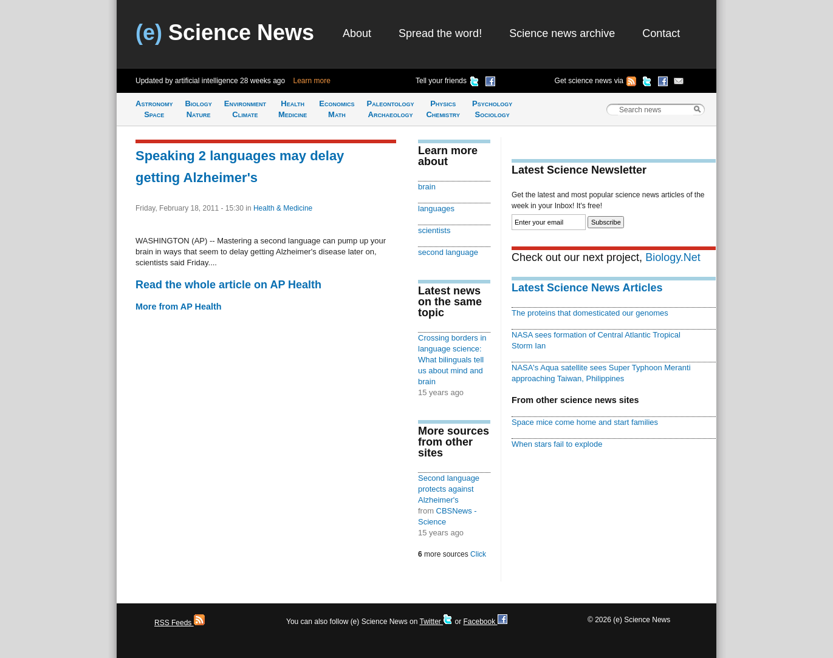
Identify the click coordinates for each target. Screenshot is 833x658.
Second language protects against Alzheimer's (448, 488)
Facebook (485, 621)
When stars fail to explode (557, 444)
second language (448, 252)
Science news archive (562, 33)
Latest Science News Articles (587, 288)
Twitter (436, 621)
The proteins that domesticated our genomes (590, 312)
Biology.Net (673, 257)
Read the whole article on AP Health (228, 285)
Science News (224, 32)
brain (427, 186)
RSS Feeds (179, 623)
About (357, 33)
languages (436, 208)
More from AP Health (178, 306)
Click (478, 554)
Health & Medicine (282, 208)
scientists (434, 230)
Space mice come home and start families (585, 422)
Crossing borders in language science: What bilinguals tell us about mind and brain (452, 359)
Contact (661, 33)
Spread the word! (440, 33)
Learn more (312, 80)
